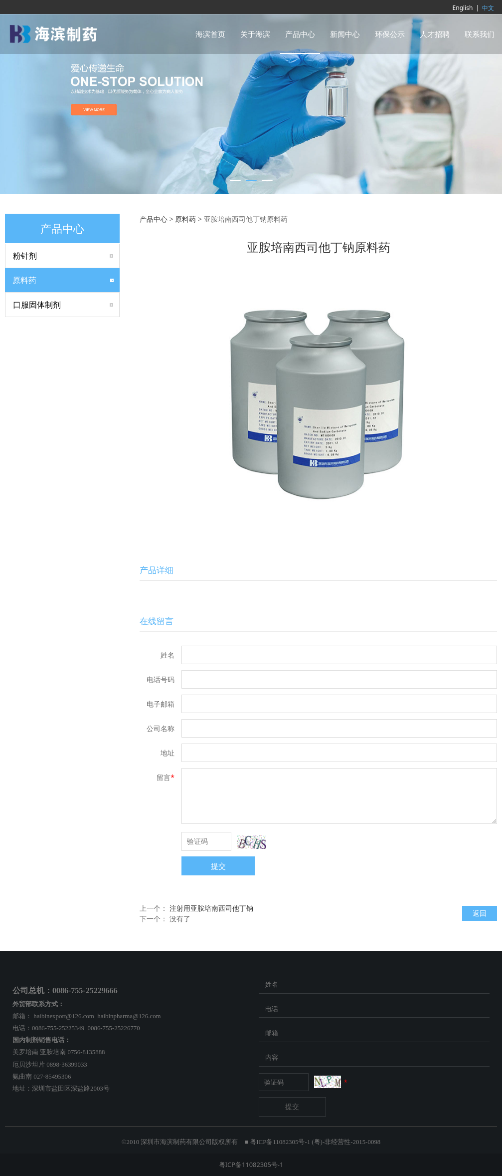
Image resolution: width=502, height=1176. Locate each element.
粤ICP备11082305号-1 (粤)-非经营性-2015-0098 (315, 1142)
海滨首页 (210, 34)
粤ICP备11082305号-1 (251, 1164)
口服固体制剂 (37, 304)
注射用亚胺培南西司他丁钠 (211, 908)
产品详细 (156, 570)
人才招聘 (435, 34)
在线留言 (156, 621)
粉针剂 (25, 255)
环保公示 (390, 34)
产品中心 (300, 34)
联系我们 (480, 34)
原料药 (24, 280)
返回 (480, 913)
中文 (488, 7)
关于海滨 (255, 34)
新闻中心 (345, 34)
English (463, 7)
